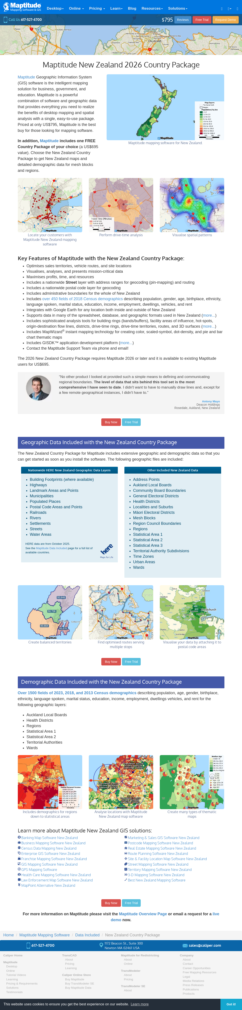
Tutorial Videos (16, 975)
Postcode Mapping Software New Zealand (160, 843)
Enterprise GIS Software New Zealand (50, 853)
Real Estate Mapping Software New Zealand (162, 848)
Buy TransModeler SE (79, 983)
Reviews (183, 20)
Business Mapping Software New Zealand (53, 843)
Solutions (177, 8)
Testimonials (14, 992)
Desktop (55, 8)
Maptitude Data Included (51, 548)
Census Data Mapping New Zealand (48, 848)
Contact (188, 963)
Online (76, 8)
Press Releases (193, 985)
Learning (12, 979)
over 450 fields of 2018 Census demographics (82, 299)
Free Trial (201, 20)
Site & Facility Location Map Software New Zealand (167, 859)
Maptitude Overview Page (143, 914)
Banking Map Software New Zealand (49, 838)
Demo (225, 20)
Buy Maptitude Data (78, 987)
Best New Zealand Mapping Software (157, 880)
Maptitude (26, 77)
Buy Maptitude (74, 979)
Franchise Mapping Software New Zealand (54, 859)
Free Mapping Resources (200, 972)
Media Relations (193, 981)
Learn (116, 8)
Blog (132, 8)
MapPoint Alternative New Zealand (48, 885)
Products (189, 993)
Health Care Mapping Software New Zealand (56, 875)
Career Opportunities (197, 968)
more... (209, 315)
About (69, 959)
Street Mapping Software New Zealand (158, 864)
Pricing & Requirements (22, 983)
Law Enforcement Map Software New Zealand (57, 880)
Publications (191, 989)
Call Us (22, 19)
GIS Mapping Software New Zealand (49, 864)
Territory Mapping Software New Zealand (160, 869)
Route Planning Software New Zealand (158, 853)
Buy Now (111, 422)
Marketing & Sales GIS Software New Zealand (163, 838)
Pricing (97, 8)
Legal (186, 976)
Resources (152, 8)
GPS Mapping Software (39, 869)
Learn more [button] (140, 1004)
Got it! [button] (231, 1004)
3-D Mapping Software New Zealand (156, 875)
